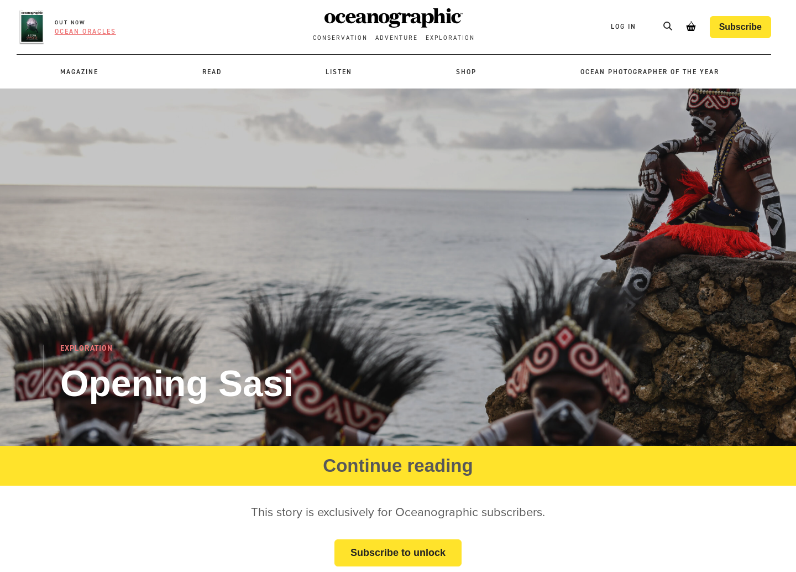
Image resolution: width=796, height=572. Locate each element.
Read (212, 71)
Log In (625, 26)
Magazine (79, 71)
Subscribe (740, 27)
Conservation (340, 38)
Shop (466, 71)
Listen (339, 71)
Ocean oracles (85, 31)
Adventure (396, 38)
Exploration (450, 38)
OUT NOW (70, 22)
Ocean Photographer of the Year (649, 71)
